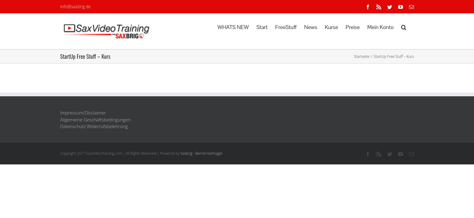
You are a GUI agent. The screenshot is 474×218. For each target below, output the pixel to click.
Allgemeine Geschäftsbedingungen (95, 120)
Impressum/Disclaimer (83, 113)
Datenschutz (73, 126)
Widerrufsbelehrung (107, 126)
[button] (411, 27)
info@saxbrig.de (75, 6)
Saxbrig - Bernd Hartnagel (201, 153)
